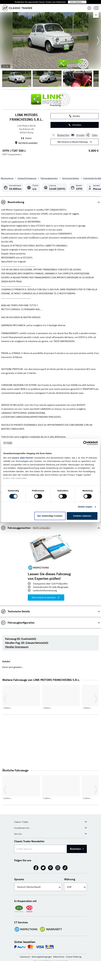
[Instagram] (57, 867)
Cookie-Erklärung (73, 956)
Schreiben (74, 125)
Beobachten (60, 135)
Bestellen (75, 848)
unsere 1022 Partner (22, 458)
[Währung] (75, 887)
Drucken (78, 135)
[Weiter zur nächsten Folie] (98, 41)
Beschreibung (7, 178)
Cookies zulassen (82, 516)
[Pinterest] (50, 867)
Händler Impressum (17, 646)
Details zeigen (85, 507)
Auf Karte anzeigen (28, 142)
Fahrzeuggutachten (49, 178)
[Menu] (89, 8)
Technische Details (70, 178)
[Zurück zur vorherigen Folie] (3, 41)
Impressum (25, 956)
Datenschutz (58, 956)
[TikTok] (65, 867)
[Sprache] (38, 887)
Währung (69, 879)
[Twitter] (43, 867)
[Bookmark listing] (96, 15)
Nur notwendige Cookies (50, 516)
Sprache (19, 879)
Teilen (92, 135)
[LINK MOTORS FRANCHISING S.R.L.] (50, 99)
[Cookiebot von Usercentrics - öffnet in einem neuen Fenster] (85, 443)
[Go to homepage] (17, 8)
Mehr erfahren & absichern (46, 597)
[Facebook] (35, 867)
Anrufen (74, 116)
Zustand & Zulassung (27, 178)
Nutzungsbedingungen (42, 956)
